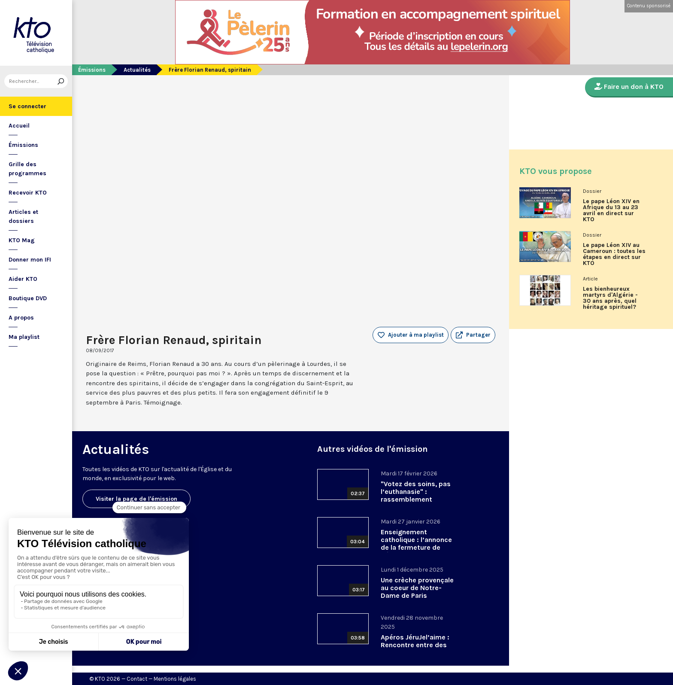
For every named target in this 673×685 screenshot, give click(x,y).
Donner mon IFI (30, 259)
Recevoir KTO (28, 192)
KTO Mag (22, 240)
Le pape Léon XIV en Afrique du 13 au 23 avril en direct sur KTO (611, 210)
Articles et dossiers (23, 216)
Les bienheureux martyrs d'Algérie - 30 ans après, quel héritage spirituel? (610, 298)
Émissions (23, 145)
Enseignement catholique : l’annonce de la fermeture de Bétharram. (416, 543)
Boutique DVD (28, 298)
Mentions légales (175, 679)
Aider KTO (23, 279)
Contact (137, 679)
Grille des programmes (27, 169)
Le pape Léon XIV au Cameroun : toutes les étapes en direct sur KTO (614, 254)
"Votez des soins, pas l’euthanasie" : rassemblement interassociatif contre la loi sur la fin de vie (416, 499)
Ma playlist (24, 337)
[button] (473, 335)
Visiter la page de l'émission (136, 498)
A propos (21, 317)
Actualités (137, 70)
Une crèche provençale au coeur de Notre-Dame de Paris (417, 588)
